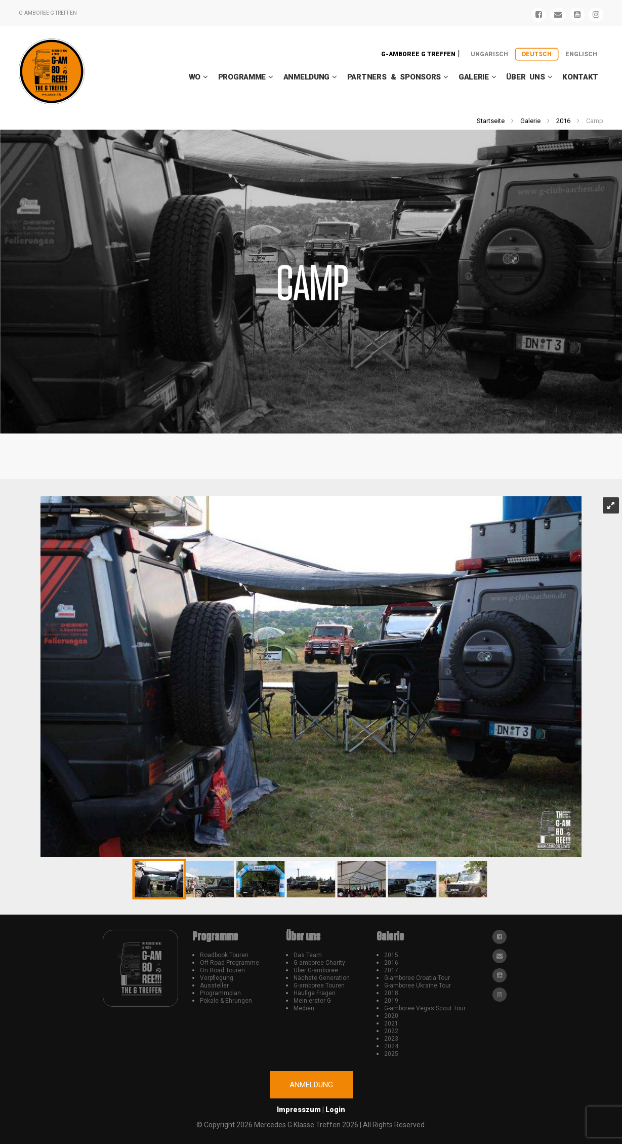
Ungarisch (489, 54)
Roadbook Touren (224, 955)
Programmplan (220, 993)
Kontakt (580, 77)
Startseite (491, 121)
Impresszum (299, 1110)
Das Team (308, 955)
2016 (563, 121)
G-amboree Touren (319, 985)
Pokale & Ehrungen (226, 1000)
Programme (242, 77)
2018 (391, 993)
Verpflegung (216, 977)
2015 (391, 955)
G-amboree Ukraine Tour (417, 985)
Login (335, 1110)
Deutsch (537, 54)
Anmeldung (306, 77)
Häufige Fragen (315, 993)
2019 (391, 1000)
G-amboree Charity (319, 962)
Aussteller (214, 985)
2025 (391, 1053)
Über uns (525, 77)
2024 (391, 1046)
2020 (391, 1015)
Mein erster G (312, 1000)
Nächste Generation (322, 977)
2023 (391, 1038)
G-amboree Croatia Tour (417, 977)
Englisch (581, 54)
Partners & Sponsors (394, 77)
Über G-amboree (316, 970)
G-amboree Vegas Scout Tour (425, 1008)
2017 (391, 970)
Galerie (474, 77)
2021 (391, 1023)
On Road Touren (222, 970)
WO (194, 77)
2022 (391, 1031)
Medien (304, 1008)
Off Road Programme (229, 962)
